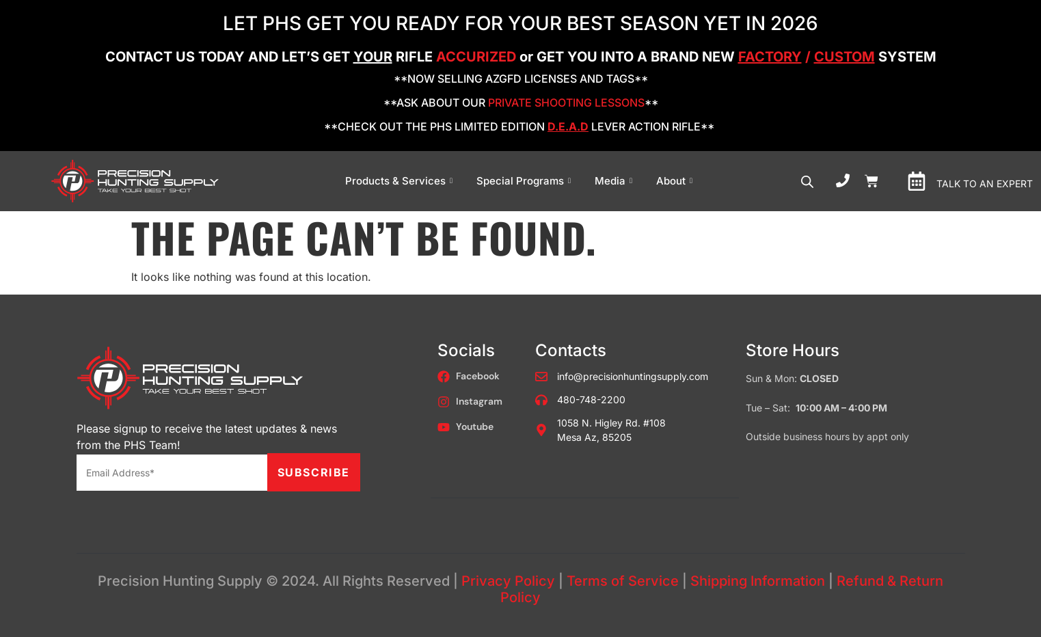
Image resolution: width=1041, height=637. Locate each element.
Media (615, 180)
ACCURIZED (476, 57)
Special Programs (525, 180)
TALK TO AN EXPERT (984, 183)
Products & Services (400, 180)
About (676, 180)
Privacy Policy (508, 581)
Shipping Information (757, 581)
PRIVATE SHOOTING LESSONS (566, 102)
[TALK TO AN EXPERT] (916, 181)
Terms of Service (623, 581)
